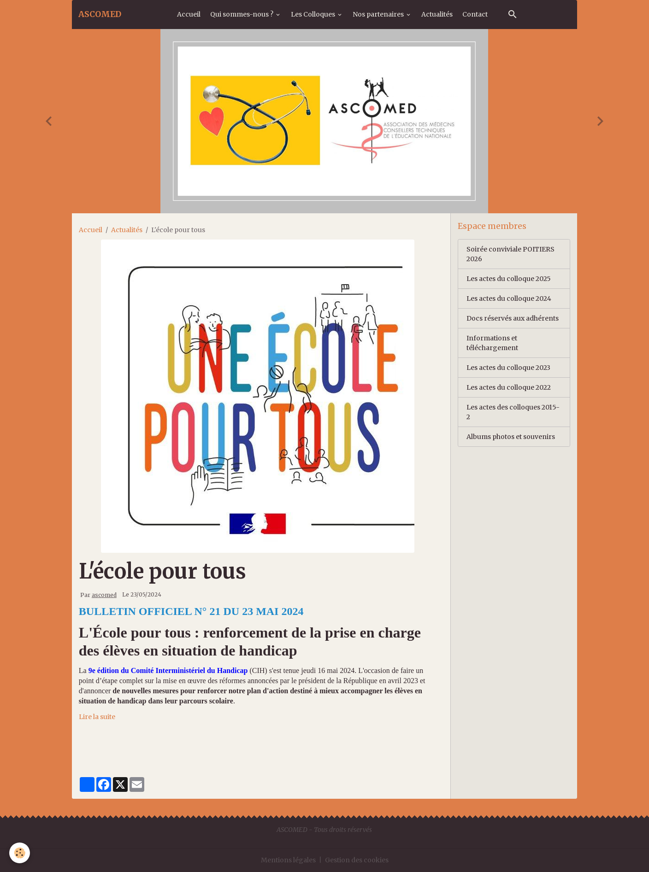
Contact (475, 14)
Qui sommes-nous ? (242, 14)
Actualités (437, 14)
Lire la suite (97, 717)
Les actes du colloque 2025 (508, 279)
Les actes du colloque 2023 (508, 367)
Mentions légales (288, 860)
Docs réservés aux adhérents (512, 318)
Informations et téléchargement (492, 343)
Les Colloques (313, 14)
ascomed (104, 594)
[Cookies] (19, 853)
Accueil (189, 14)
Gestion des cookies (357, 860)
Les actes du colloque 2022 (508, 387)
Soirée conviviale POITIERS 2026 (510, 254)
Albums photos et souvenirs (510, 437)
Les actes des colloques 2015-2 (513, 412)
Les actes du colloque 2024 (508, 298)
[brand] (99, 14)
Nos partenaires (379, 14)
